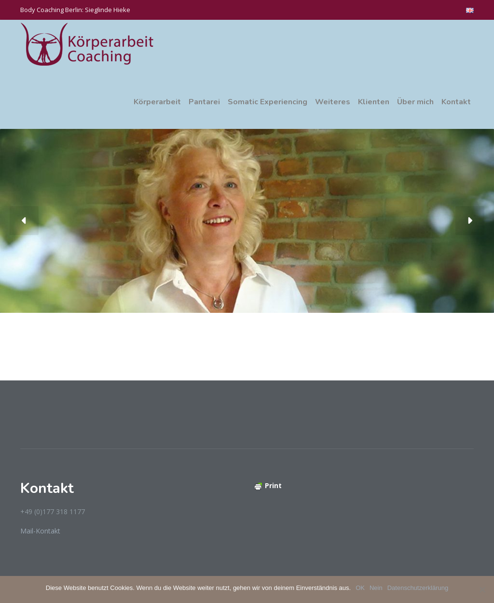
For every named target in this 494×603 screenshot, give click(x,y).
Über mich (415, 102)
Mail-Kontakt (40, 530)
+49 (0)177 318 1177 (52, 511)
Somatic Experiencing (267, 102)
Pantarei (204, 102)
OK (360, 587)
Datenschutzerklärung (417, 587)
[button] (24, 220)
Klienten (373, 102)
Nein (376, 587)
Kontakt (456, 102)
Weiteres (332, 102)
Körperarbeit (157, 102)
